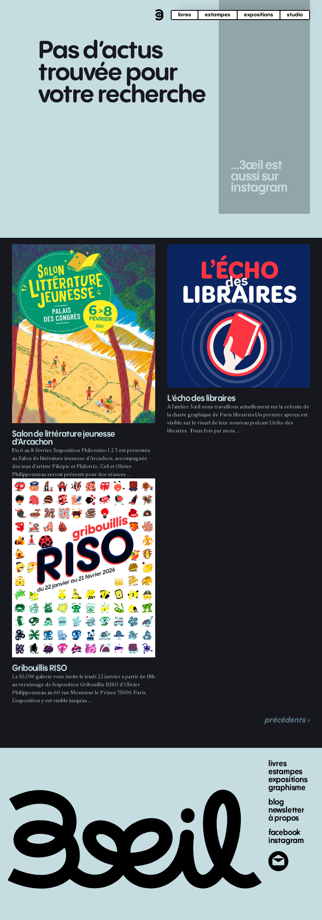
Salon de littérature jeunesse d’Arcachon (63, 438)
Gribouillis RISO (39, 668)
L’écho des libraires (201, 398)
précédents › (287, 720)
